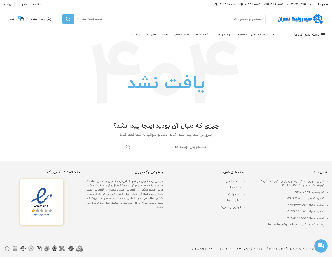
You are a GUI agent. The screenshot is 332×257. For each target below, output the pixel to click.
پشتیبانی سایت (222, 248)
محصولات (234, 194)
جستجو (68, 19)
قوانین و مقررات (230, 207)
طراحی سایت (242, 248)
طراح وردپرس (201, 248)
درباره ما (235, 188)
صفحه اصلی (233, 181)
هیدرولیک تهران (287, 248)
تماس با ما (234, 201)
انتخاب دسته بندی (92, 19)
